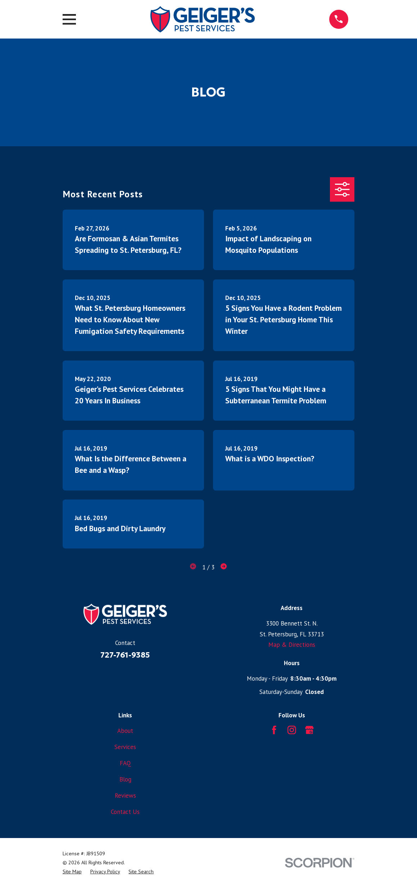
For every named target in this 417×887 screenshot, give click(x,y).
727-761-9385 (125, 655)
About (125, 731)
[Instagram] (291, 730)
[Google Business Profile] (309, 730)
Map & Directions (291, 645)
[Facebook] (274, 730)
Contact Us (125, 812)
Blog (125, 779)
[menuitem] (72, 871)
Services (125, 747)
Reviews (125, 795)
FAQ (125, 763)
